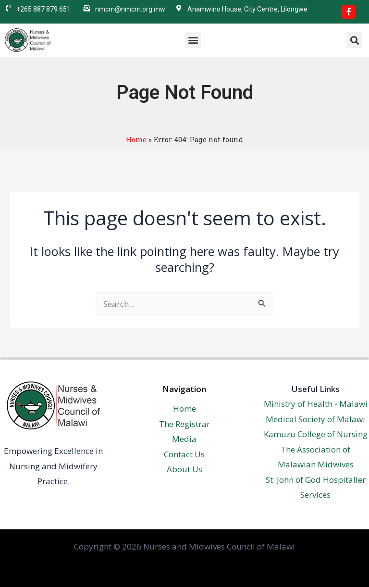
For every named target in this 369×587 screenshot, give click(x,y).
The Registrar (184, 423)
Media (184, 438)
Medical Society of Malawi (315, 419)
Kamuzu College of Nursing (316, 434)
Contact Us (184, 454)
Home (136, 139)
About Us (184, 469)
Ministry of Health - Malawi (316, 403)
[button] (193, 40)
